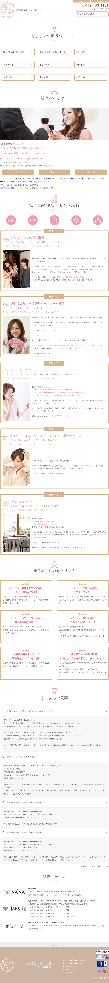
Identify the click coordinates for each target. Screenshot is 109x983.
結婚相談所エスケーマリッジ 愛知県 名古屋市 (47, 923)
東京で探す (54, 65)
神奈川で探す (90, 65)
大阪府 (12, 182)
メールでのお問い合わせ (92, 14)
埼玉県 (101, 179)
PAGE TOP (54, 945)
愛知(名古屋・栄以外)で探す (54, 52)
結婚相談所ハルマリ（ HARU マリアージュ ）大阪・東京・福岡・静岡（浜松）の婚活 (61, 901)
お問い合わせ (69, 969)
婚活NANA (32, 889)
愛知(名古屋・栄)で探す (17, 52)
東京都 (81, 179)
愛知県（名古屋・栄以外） (45, 179)
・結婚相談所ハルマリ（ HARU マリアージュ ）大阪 (48, 910)
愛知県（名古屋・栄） (22, 179)
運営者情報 (69, 972)
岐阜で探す (90, 52)
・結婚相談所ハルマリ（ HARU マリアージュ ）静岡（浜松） (52, 917)
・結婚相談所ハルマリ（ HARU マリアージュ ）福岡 (48, 914)
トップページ (69, 958)
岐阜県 (62, 179)
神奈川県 (91, 179)
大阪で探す (90, 77)
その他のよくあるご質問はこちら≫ (95, 867)
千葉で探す (54, 77)
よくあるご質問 (70, 967)
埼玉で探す (17, 77)
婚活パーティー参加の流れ (74, 961)
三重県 (72, 179)
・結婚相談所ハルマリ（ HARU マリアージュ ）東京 (48, 907)
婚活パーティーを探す (72, 964)
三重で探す (17, 65)
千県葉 (2, 182)
